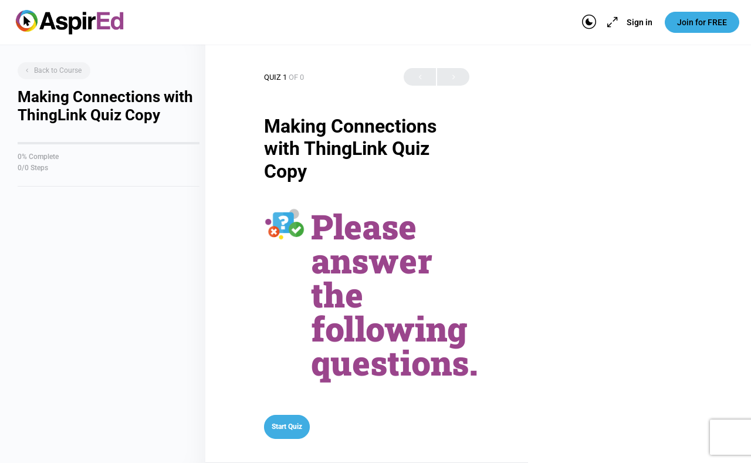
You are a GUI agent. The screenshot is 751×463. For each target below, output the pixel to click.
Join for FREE (702, 22)
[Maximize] (610, 22)
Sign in (639, 22)
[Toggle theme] (589, 22)
